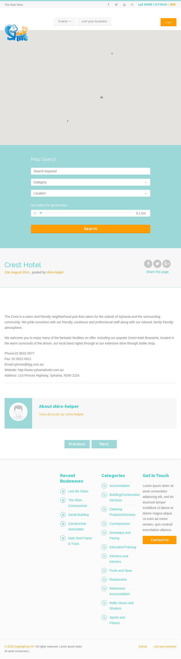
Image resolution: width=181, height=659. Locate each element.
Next (104, 445)
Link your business (93, 22)
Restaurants (118, 580)
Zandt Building (78, 515)
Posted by (48, 273)
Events (62, 22)
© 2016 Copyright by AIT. (20, 647)
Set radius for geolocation (49, 206)
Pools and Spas (120, 571)
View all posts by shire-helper (61, 415)
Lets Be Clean (78, 492)
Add (173, 4)
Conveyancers (119, 524)
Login (168, 22)
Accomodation (119, 487)
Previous (77, 445)
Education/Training (122, 548)
